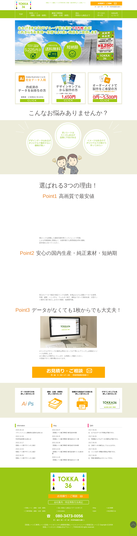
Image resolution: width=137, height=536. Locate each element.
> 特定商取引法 (111, 511)
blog (54, 425)
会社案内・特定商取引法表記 (68, 502)
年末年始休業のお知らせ (23, 439)
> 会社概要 (109, 508)
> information (61, 511)
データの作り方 (101, 14)
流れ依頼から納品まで (82, 14)
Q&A (91, 425)
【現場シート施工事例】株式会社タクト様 (65, 439)
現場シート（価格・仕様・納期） (38, 14)
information (21, 425)
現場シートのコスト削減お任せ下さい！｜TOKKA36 (62, 527)
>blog (94, 508)
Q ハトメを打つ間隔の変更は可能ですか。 (102, 452)
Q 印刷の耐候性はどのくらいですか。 (101, 458)
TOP (21, 14)
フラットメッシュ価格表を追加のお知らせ (29, 432)
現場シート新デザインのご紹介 (25, 445)
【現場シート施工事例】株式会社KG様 (64, 432)
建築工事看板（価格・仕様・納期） (61, 14)
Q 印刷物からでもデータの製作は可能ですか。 (103, 439)
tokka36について (115, 14)
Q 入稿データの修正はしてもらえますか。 (102, 445)
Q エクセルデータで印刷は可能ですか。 (101, 432)
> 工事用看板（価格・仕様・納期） (35, 511)
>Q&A (94, 511)
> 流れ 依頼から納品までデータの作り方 (69, 508)
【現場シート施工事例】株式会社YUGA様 (65, 445)
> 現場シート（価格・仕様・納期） (35, 508)
